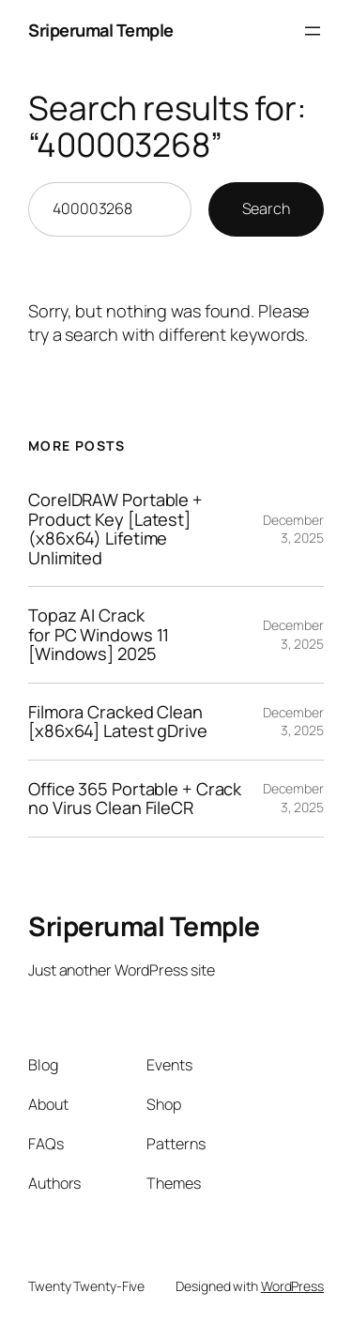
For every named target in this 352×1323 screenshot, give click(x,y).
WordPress (292, 1286)
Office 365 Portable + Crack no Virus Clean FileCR (134, 798)
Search (266, 208)
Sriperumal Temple (101, 30)
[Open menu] (312, 31)
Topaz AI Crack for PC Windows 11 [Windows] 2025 (98, 634)
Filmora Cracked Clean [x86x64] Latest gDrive (117, 721)
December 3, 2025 (293, 529)
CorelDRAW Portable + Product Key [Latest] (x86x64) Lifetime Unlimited (115, 528)
